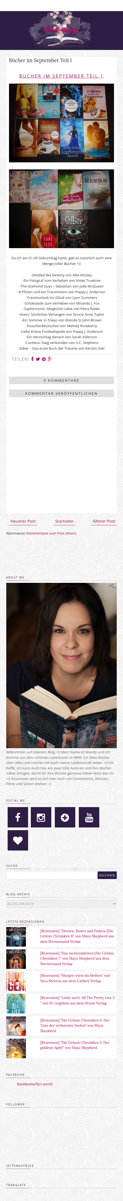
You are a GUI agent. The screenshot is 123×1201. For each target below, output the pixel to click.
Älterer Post (104, 521)
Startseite (64, 521)
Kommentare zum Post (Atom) (51, 533)
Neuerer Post (23, 521)
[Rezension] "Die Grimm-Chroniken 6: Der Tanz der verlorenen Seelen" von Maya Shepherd (74, 1025)
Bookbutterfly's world (35, 1084)
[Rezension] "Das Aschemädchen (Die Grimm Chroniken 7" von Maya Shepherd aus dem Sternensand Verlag (76, 958)
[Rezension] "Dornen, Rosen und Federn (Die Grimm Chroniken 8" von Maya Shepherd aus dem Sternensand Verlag (77, 936)
